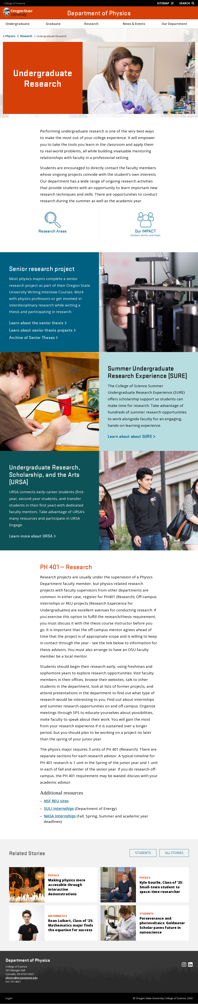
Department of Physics (99, 13)
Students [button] (143, 853)
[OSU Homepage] (17, 15)
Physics (10, 36)
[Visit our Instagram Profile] (184, 965)
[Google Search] (187, 3)
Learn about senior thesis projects (42, 330)
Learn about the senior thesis (38, 322)
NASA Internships (60, 816)
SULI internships (59, 808)
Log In (9, 998)
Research (26, 36)
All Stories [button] (174, 853)
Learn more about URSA (32, 535)
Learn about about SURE (131, 436)
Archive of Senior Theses (33, 337)
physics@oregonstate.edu (22, 977)
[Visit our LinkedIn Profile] (190, 965)
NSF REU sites (56, 801)
